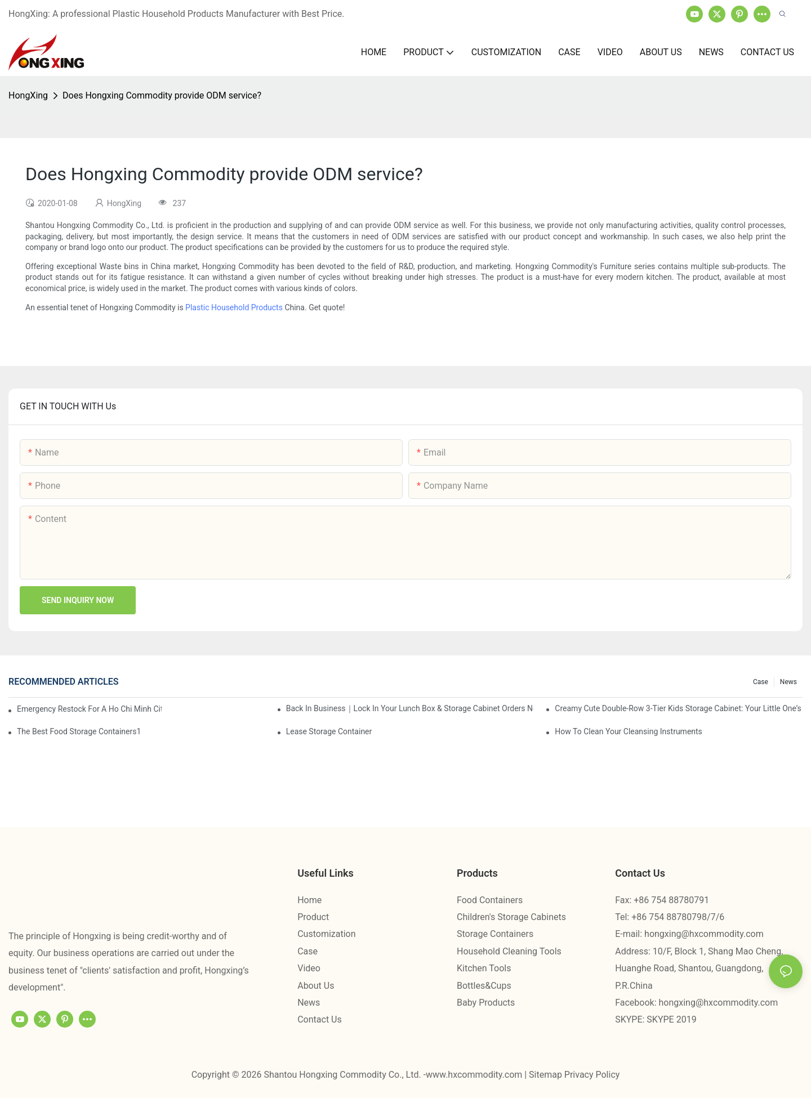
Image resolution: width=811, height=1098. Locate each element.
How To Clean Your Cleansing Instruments (628, 731)
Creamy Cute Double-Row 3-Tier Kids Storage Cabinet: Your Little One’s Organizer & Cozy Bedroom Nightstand (679, 708)
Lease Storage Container (329, 731)
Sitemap (546, 1074)
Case (760, 682)
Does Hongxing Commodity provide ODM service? (162, 95)
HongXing (28, 95)
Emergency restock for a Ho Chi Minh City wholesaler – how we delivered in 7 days (89, 708)
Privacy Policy (592, 1074)
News (788, 682)
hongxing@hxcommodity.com (704, 934)
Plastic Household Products (234, 307)
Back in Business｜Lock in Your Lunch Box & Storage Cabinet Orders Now (410, 708)
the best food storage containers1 (79, 731)
